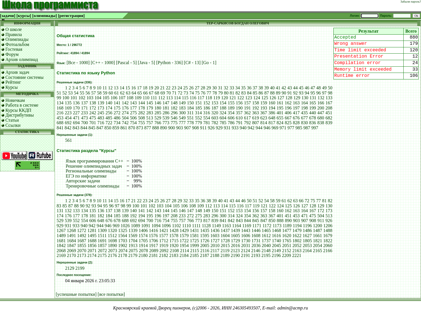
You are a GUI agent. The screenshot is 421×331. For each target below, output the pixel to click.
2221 (296, 255)
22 (168, 87)
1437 (225, 230)
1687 (81, 240)
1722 (184, 240)
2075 (133, 250)
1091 (145, 225)
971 (282, 127)
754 (133, 122)
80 (226, 92)
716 (100, 122)
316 (206, 112)
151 (198, 102)
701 (92, 122)
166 (320, 102)
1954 (184, 245)
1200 (317, 225)
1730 (245, 240)
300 (182, 112)
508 (141, 117)
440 (312, 112)
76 (203, 92)
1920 (174, 245)
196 (288, 108)
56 (87, 92)
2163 (297, 250)
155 (231, 102)
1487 (317, 230)
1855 (81, 245)
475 (92, 117)
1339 (132, 230)
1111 (196, 225)
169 (68, 108)
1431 (194, 230)
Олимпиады (16, 39)
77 (209, 92)
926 (211, 127)
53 (70, 92)
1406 (143, 230)
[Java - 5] (147, 62)
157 (247, 102)
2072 (102, 250)
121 (232, 97)
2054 (317, 245)
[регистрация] (71, 15)
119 (216, 97)
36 (249, 87)
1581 (194, 235)
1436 (215, 230)
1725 (194, 240)
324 (223, 112)
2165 (317, 250)
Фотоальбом (17, 44)
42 (284, 87)
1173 (277, 225)
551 (190, 117)
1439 (235, 230)
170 (76, 108)
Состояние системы (24, 77)
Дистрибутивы (19, 115)
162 (288, 102)
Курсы (11, 87)
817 (272, 122)
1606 (245, 235)
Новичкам (15, 100)
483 (100, 117)
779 (198, 122)
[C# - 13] (193, 62)
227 (76, 112)
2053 (307, 245)
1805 (307, 240)
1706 (153, 240)
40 (272, 87)
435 (304, 112)
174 (109, 108)
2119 (224, 250)
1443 (245, 230)
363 (255, 112)
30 (214, 87)
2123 (235, 250)
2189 (225, 255)
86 (261, 92)
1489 (61, 235)
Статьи (12, 120)
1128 (206, 225)
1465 (266, 230)
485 (109, 117)
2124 (245, 250)
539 (165, 117)
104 (97, 97)
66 (145, 92)
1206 (327, 225)
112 (161, 97)
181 (165, 108)
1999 (194, 245)
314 (198, 112)
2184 (184, 255)
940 (243, 127)
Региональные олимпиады (91, 170)
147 (165, 102)
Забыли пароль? (411, 1)
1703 (122, 240)
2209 (286, 255)
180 (157, 108)
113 (169, 97)
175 (116, 108)
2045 (276, 245)
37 (255, 87)
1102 (176, 225)
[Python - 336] (170, 62)
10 (99, 87)
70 (168, 92)
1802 (297, 240)
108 (130, 97)
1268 (71, 230)
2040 (266, 245)
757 (149, 122)
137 (84, 102)
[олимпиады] (44, 15)
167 (328, 102)
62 (122, 92)
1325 (122, 230)
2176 (112, 255)
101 (73, 97)
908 (195, 127)
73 (185, 92)
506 (133, 117)
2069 (71, 250)
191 (247, 108)
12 (110, 87)
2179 (132, 255)
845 (91, 127)
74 (191, 92)
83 (243, 92)
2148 (266, 250)
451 (328, 112)
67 (151, 92)
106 (114, 97)
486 (116, 117)
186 (206, 108)
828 (296, 122)
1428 (174, 230)
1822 (327, 240)
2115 (194, 250)
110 (146, 97)
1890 (112, 245)
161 (279, 102)
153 (214, 102)
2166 (327, 250)
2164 (307, 250)
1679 (327, 235)
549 (182, 117)
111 (153, 97)
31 (220, 87)
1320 (112, 230)
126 (272, 97)
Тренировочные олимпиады (92, 186)
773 (165, 122)
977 (290, 127)
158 (255, 102)
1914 (143, 245)
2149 (276, 250)
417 (296, 112)
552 (198, 117)
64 (134, 92)
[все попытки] (111, 294)
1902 (122, 245)
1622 (297, 235)
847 (99, 127)
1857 (102, 245)
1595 (204, 235)
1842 (61, 245)
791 (239, 122)
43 (289, 87)
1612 (266, 235)
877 (147, 127)
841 (60, 127)
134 (60, 102)
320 (214, 112)
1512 (112, 235)
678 (312, 117)
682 (328, 117)
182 (174, 108)
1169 (246, 225)
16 (133, 87)
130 (305, 97)
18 (145, 87)
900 (171, 127)
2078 (143, 250)
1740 (276, 240)
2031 (245, 245)
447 (320, 112)
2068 (61, 250)
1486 (307, 230)
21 (162, 87)
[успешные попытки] (76, 294)
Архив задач (17, 72)
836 (312, 122)
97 (324, 92)
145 (149, 102)
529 (157, 117)
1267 (61, 230)
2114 (184, 250)
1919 (163, 245)
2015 (225, 245)
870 (131, 127)
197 (296, 108)
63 (128, 92)
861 (123, 127)
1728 (225, 240)
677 (304, 117)
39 (266, 87)
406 (288, 112)
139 (100, 102)
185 (198, 108)
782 (214, 122)
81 (232, 92)
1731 (256, 240)
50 (330, 87)
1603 (214, 235)
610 (239, 117)
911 (203, 127)
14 (122, 87)
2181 (153, 255)
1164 (236, 225)
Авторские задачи (83, 180)
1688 (91, 240)
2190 (235, 255)
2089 (153, 250)
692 (68, 122)
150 (190, 102)
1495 (91, 235)
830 (304, 122)
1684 (71, 240)
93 (301, 92)
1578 (173, 235)
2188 (214, 255)
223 (68, 112)
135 (68, 102)
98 (330, 92)
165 (312, 102)
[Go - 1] (209, 62)
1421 (163, 230)
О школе (13, 29)
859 (115, 127)
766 (157, 122)
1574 (143, 235)
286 (166, 112)
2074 (122, 250)
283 (149, 112)
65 (139, 92)
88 (272, 92)
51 (59, 92)
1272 (81, 230)
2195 (266, 255)
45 (301, 87)
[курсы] (23, 15)
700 (84, 122)
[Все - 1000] (79, 62)
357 (239, 112)
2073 (112, 250)
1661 (317, 235)
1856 (91, 245)
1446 (256, 230)
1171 (256, 225)
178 (141, 108)
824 (279, 122)
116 (193, 97)
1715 (174, 240)
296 (174, 112)
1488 (327, 230)
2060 (327, 245)
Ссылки (12, 125)
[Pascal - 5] (127, 62)
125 (264, 97)
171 (84, 108)
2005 (204, 245)
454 (68, 117)
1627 (307, 235)
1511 (102, 235)
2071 (91, 250)
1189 (287, 225)
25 (185, 87)
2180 (143, 255)
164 (304, 102)
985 (298, 127)
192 (255, 108)
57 (93, 92)
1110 (186, 225)
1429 (184, 230)
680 (320, 117)
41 (278, 87)
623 (263, 117)
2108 (174, 250)
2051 (286, 245)
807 (255, 122)
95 (312, 92)
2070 (81, 250)
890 (163, 127)
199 (312, 108)
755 (141, 122)
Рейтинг (13, 82)
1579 (184, 235)
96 (318, 92)
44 (295, 87)
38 (261, 87)
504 (125, 117)
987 (306, 127)
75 (197, 92)
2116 (204, 250)
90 (284, 92)
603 (214, 117)
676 (296, 117)
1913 (132, 245)
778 (190, 122)
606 (231, 117)
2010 (215, 245)
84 (249, 92)
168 (60, 108)
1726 (204, 240)
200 (320, 108)
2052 (297, 245)
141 (116, 102)
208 (328, 108)
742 (125, 122)
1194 (297, 225)
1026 (125, 225)
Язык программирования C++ (94, 161)
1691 (102, 240)
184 (190, 108)
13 (116, 87)
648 (272, 117)
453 (60, 117)
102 (82, 97)
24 (180, 87)
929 (219, 127)
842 (68, 127)
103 (89, 97)
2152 (286, 250)
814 (263, 122)
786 (231, 122)
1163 (226, 225)
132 (320, 97)
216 (60, 112)
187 (214, 108)
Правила (13, 34)
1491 (71, 235)
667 (288, 117)
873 (139, 127)
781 (206, 122)
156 (239, 102)
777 (182, 122)
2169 (61, 255)
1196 (307, 225)
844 (84, 127)
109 (138, 97)
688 (60, 122)
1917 (153, 245)
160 (272, 102)
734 (116, 122)
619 (255, 117)
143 (133, 102)
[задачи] (7, 15)
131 (312, 97)
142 (125, 102)
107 (122, 97)
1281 (91, 230)
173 (100, 108)
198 (304, 108)
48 (318, 87)
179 (149, 108)
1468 (276, 230)
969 (274, 127)
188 (223, 108)
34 (237, 87)
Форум (11, 54)
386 (271, 112)
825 (288, 122)
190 (239, 108)
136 (76, 102)
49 (324, 87)
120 (224, 97)
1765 (286, 240)
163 (296, 102)
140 (109, 102)
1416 (153, 230)
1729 (235, 240)
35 (243, 87)
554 (206, 117)
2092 (164, 250)
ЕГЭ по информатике (86, 176)
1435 (204, 230)
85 (255, 92)
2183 (173, 255)
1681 (61, 240)
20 (156, 87)
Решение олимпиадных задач (94, 166)
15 (127, 87)
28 (203, 87)
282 (141, 112)
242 (92, 112)
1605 (235, 235)
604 (223, 117)
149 (182, 102)
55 (82, 92)
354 (231, 112)
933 (235, 127)
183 (182, 108)
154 (223, 102)
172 (92, 108)
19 (150, 87)
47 (313, 87)
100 (65, 97)
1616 (276, 235)
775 (174, 122)
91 (289, 92)
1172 (267, 225)
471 (76, 117)
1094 (155, 225)
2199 (79, 268)
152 (206, 102)
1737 (266, 240)
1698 (112, 240)
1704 (132, 240)
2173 (81, 255)
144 (141, 102)
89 (278, 92)
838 (320, 122)
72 (180, 92)
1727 (215, 240)
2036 (256, 245)
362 (247, 112)
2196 (276, 255)
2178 (122, 255)
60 (111, 92)
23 (174, 87)
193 (263, 108)
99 (59, 97)
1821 (317, 240)
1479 (297, 230)
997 (314, 127)
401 (279, 112)
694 (76, 122)
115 (185, 97)
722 (109, 122)
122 (240, 97)
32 (226, 87)
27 (197, 87)
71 (174, 92)
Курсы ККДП (18, 110)
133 (328, 97)
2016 (235, 245)
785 (223, 122)
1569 (132, 235)
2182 (163, 255)
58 (99, 92)
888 (155, 127)
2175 (102, 255)
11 (104, 87)
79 (220, 92)
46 (307, 87)
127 (280, 97)
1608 (256, 235)
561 (68, 140)
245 (100, 112)
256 (109, 112)
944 (258, 127)
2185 (194, 255)
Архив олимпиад (21, 59)
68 (157, 92)
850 (107, 127)
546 (174, 117)
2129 (69, 268)
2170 (71, 255)
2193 (255, 255)
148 (174, 102)
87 (266, 92)
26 (191, 87)
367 (263, 112)
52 (64, 92)
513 (149, 117)
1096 (166, 225)
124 (256, 97)
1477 (286, 230)
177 (133, 108)
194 (272, 108)
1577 (163, 235)
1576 (153, 235)
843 (76, 127)
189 (231, 108)
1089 (135, 225)
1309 (102, 230)
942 (250, 127)
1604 (225, 235)
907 (187, 127)
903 (179, 127)
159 (263, 102)
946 (266, 127)
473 (84, 117)
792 (247, 122)
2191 (245, 255)
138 (92, 102)
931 (227, 127)
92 (295, 92)
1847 (71, 245)
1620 (286, 235)
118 (208, 97)
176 (125, 108)
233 (84, 112)
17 (139, 87)
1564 (122, 235)
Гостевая (13, 49)
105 (105, 97)
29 (209, 87)
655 (279, 117)
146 (157, 102)
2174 (91, 255)
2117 (214, 250)
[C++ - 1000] (103, 62)
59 (105, 92)
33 (232, 87)
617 (247, 117)
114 (177, 97)
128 (288, 97)
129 (297, 97)
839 (328, 122)
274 (125, 112)
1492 (81, 235)
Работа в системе (21, 105)
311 (190, 112)
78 (214, 92)
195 (279, 108)
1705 (143, 240)
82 (238, 92)
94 (307, 92)
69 (162, 92)
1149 (216, 225)
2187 (204, 255)
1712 (163, 240)
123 (248, 97)
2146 (255, 250)
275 (133, 112)
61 (116, 92)
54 (76, 92)
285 (157, 112)
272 (117, 112)
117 (200, 97)
